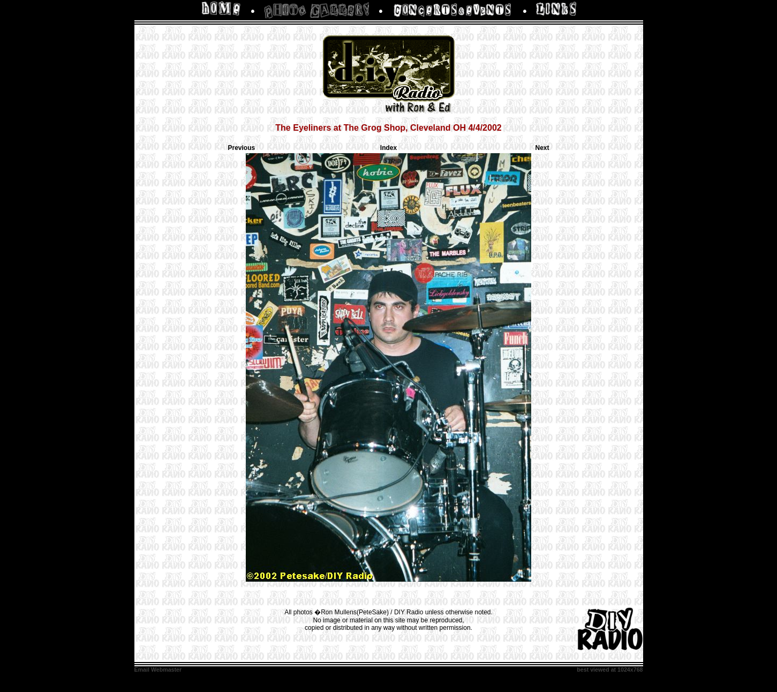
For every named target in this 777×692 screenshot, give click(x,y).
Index (388, 148)
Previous (241, 148)
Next (542, 148)
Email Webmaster (158, 669)
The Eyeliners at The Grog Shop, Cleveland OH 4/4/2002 (388, 127)
